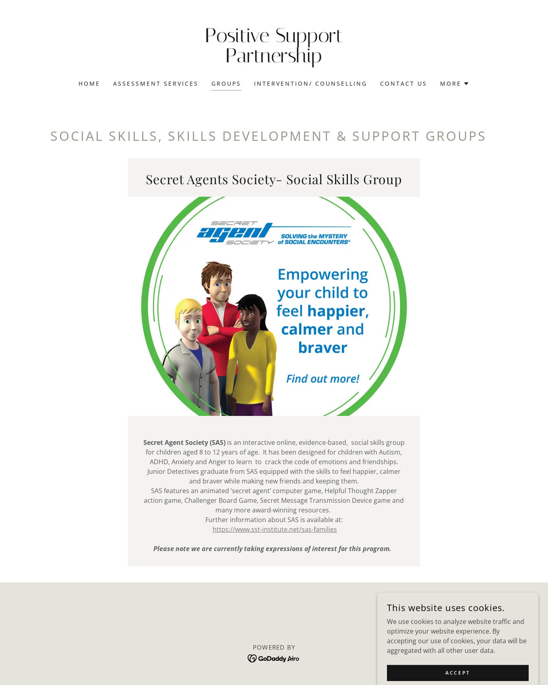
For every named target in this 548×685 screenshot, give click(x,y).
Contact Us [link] (403, 83)
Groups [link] (226, 83)
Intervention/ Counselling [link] (310, 83)
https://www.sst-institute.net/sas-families (275, 529)
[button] (454, 83)
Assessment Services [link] (156, 83)
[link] (274, 60)
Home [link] (89, 83)
